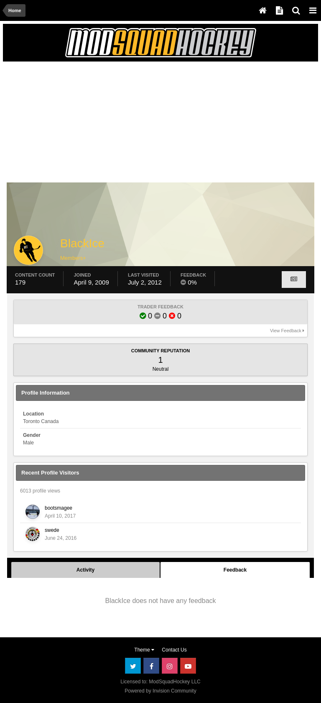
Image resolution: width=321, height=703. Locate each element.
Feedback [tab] (235, 570)
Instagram (170, 666)
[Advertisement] (105, 124)
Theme (144, 650)
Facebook (151, 666)
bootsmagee (58, 508)
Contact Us (174, 650)
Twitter (133, 666)
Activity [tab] (85, 570)
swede (52, 530)
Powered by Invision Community (160, 691)
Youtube (188, 666)
